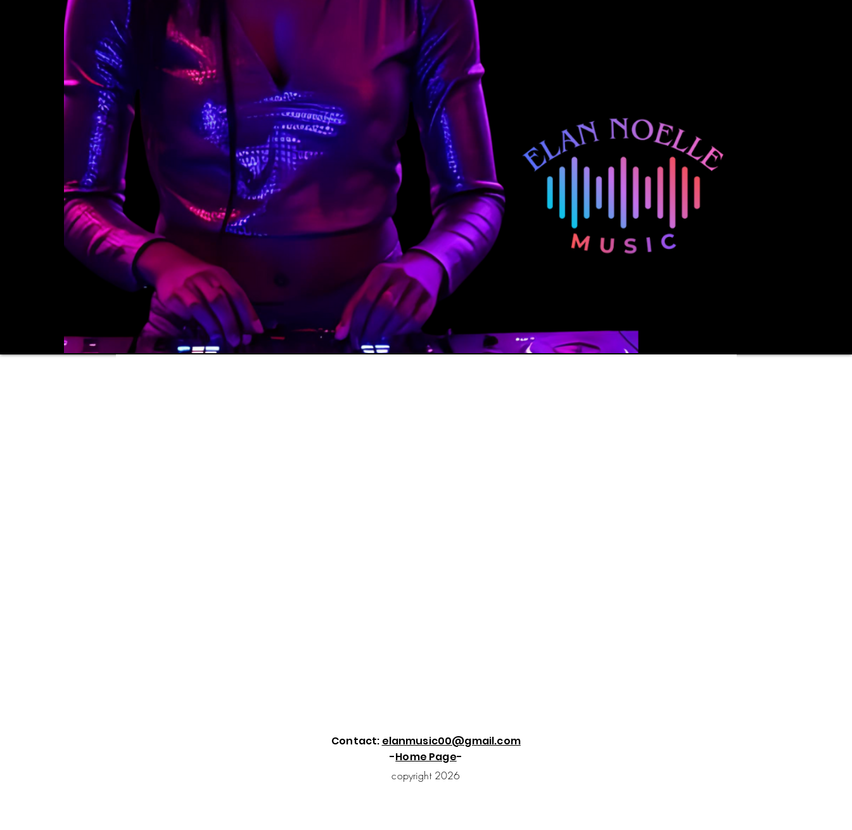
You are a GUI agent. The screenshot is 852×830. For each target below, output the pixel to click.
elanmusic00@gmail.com (451, 741)
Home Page (425, 756)
